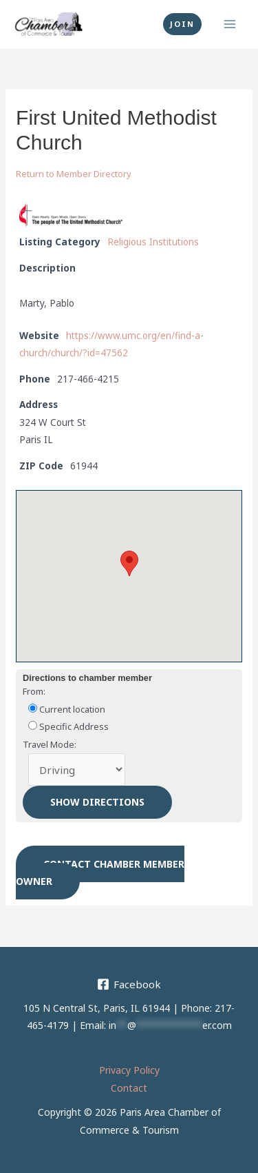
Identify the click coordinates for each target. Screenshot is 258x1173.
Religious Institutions (153, 242)
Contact (129, 1087)
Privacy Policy (129, 1070)
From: (34, 691)
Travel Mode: (49, 744)
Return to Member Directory (73, 173)
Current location (66, 709)
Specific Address (68, 726)
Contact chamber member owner (100, 872)
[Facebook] (129, 984)
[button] (182, 24)
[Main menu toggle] (230, 24)
